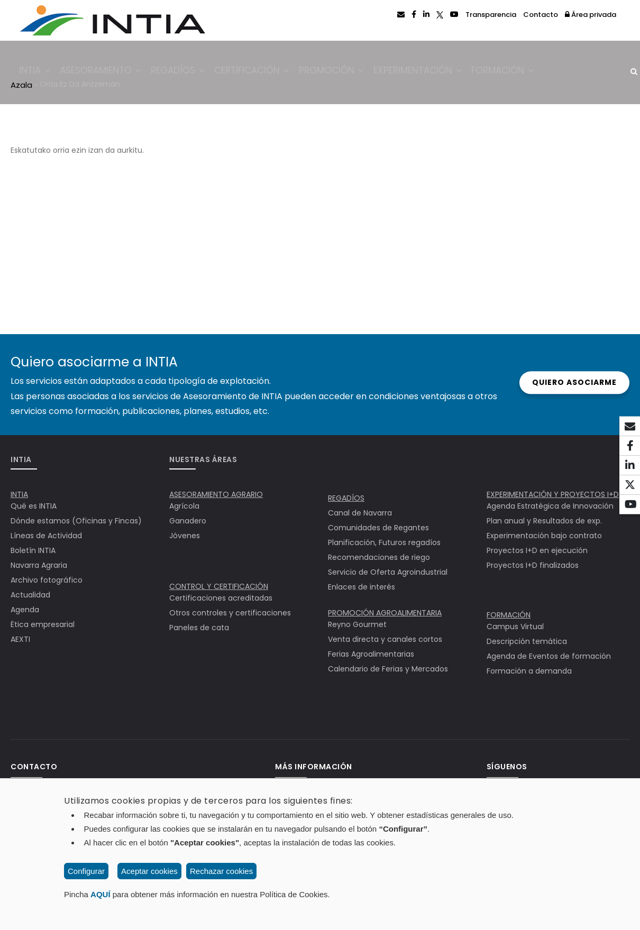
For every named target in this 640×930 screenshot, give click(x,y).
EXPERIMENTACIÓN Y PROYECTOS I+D (553, 494)
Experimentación (438, 72)
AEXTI (20, 639)
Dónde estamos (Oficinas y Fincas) (76, 520)
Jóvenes (184, 535)
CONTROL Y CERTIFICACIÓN (218, 586)
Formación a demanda (529, 671)
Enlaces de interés (361, 587)
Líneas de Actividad (46, 535)
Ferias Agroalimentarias (371, 654)
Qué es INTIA (34, 506)
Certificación (265, 72)
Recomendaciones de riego (379, 557)
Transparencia (490, 15)
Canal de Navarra (360, 513)
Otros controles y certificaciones (230, 612)
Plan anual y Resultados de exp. (544, 520)
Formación (527, 72)
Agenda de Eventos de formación (549, 656)
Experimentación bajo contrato (544, 535)
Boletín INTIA (33, 550)
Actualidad (30, 595)
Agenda (25, 609)
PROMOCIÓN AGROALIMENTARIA (385, 612)
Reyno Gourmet (357, 624)
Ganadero (187, 520)
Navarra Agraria (39, 565)
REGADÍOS (346, 498)
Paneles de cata (199, 627)
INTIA (36, 72)
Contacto (540, 15)
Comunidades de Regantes (378, 527)
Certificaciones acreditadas (220, 598)
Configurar (86, 871)
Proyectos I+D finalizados (533, 565)
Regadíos (187, 72)
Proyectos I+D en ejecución (537, 550)
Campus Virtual (515, 626)
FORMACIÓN (509, 615)
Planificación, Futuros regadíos (384, 542)
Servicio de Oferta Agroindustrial (387, 572)
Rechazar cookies (221, 871)
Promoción (348, 72)
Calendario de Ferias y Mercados (388, 669)
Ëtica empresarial (43, 624)
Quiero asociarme (566, 382)
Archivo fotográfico (47, 580)
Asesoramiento (106, 72)
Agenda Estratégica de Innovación (550, 506)
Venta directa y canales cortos (385, 639)
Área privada (590, 15)
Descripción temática (527, 641)
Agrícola (184, 506)
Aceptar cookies (149, 871)
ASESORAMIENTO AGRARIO (216, 494)
